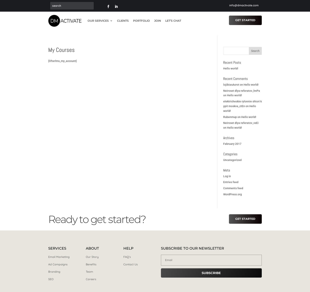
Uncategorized (232, 154)
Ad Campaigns (58, 258)
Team (89, 266)
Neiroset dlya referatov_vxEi (241, 117)
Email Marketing (59, 251)
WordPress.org (232, 188)
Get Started (245, 20)
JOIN (157, 20)
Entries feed (230, 176)
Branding (54, 266)
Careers (91, 273)
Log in (227, 170)
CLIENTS (123, 20)
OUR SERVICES (98, 20)
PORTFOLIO (141, 20)
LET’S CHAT (173, 20)
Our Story (92, 251)
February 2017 (232, 138)
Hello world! (230, 62)
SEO (51, 273)
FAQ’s (127, 251)
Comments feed (233, 182)
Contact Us (130, 258)
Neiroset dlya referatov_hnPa (241, 85)
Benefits (91, 258)
